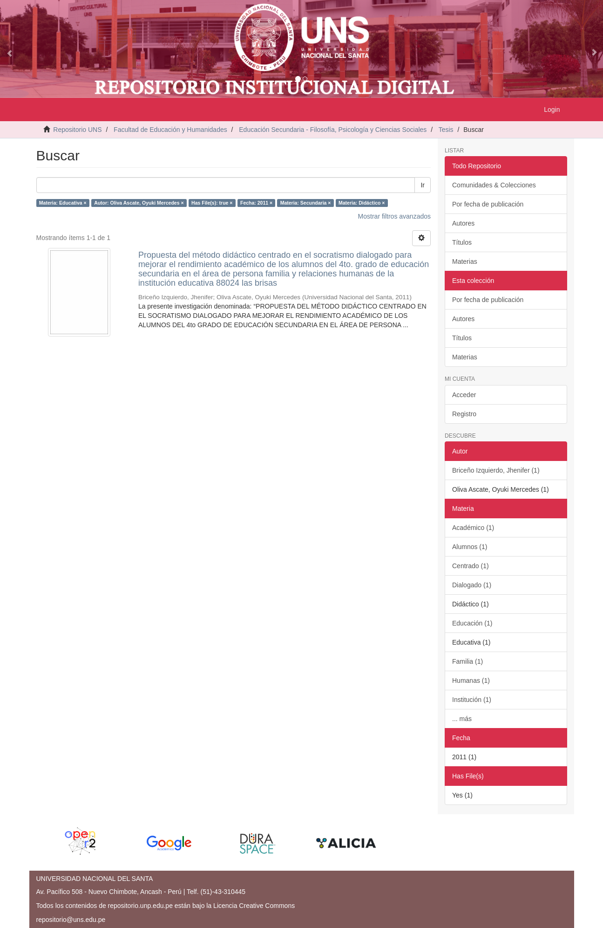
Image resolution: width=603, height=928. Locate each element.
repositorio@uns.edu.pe (71, 919)
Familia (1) (467, 661)
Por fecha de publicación (487, 204)
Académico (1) (473, 527)
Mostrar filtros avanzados (394, 216)
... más (462, 718)
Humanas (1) (471, 680)
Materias (464, 261)
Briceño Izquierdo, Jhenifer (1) (496, 470)
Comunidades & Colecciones (494, 185)
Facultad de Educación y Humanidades (170, 129)
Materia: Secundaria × (305, 203)
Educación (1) (472, 623)
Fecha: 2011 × (256, 203)
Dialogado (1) (471, 585)
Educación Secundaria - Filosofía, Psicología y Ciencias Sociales (333, 129)
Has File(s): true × (211, 203)
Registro (464, 414)
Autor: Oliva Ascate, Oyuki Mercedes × (138, 203)
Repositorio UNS (77, 129)
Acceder (464, 395)
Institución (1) (471, 699)
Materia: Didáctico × (362, 203)
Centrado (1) (470, 566)
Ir (422, 185)
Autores (463, 223)
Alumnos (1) (469, 546)
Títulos (462, 242)
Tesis (446, 129)
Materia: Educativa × (63, 203)
